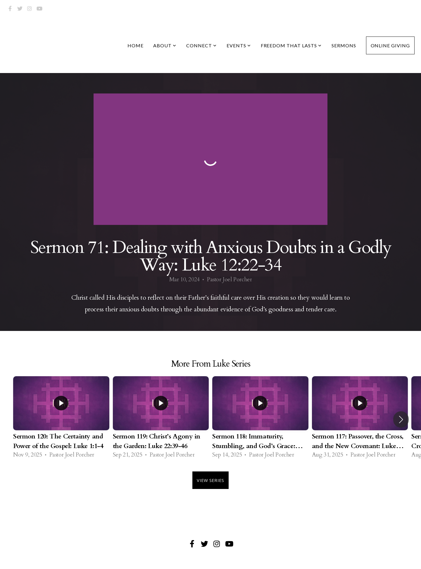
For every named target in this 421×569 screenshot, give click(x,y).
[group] (61, 419)
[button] (401, 419)
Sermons (344, 45)
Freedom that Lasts (291, 45)
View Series (210, 480)
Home (135, 45)
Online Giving (390, 45)
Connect (201, 45)
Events (239, 45)
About (164, 45)
